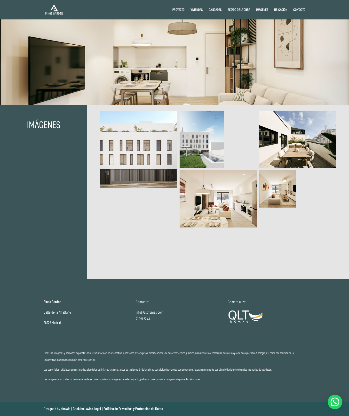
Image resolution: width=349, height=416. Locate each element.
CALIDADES (215, 9)
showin (65, 409)
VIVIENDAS (196, 9)
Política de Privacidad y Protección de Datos (133, 409)
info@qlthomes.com (149, 312)
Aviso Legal (93, 409)
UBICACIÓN (280, 9)
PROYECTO (178, 9)
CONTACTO (299, 9)
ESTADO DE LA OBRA (239, 9)
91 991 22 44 (143, 319)
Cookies (78, 409)
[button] (138, 149)
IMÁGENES (262, 9)
